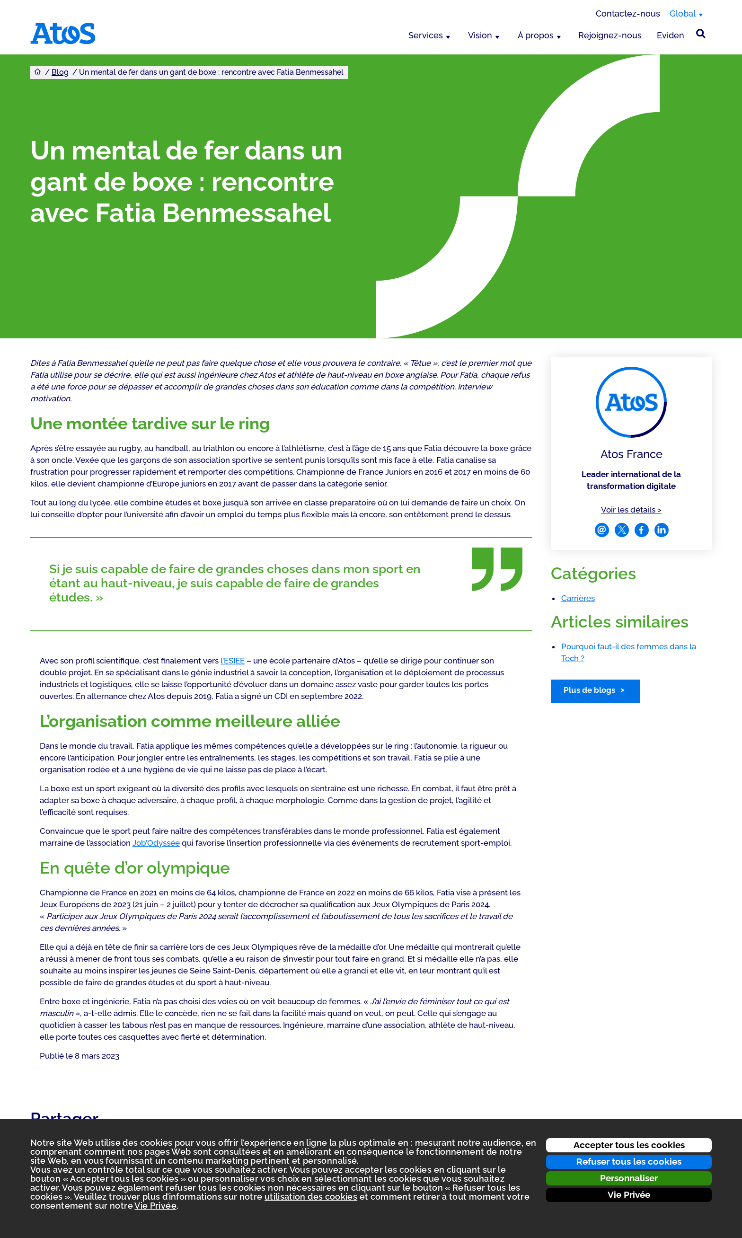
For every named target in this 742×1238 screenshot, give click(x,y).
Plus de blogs (589, 690)
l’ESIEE (233, 660)
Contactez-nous (628, 13)
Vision (480, 35)
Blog (60, 72)
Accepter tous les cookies (629, 1145)
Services (425, 35)
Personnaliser (629, 1178)
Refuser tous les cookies (628, 1161)
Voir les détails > (631, 509)
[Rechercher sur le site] (701, 33)
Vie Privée (629, 1194)
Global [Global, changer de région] (683, 13)
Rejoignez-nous (610, 35)
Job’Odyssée (156, 843)
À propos (536, 35)
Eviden (670, 35)
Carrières (578, 598)
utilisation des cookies (311, 1197)
